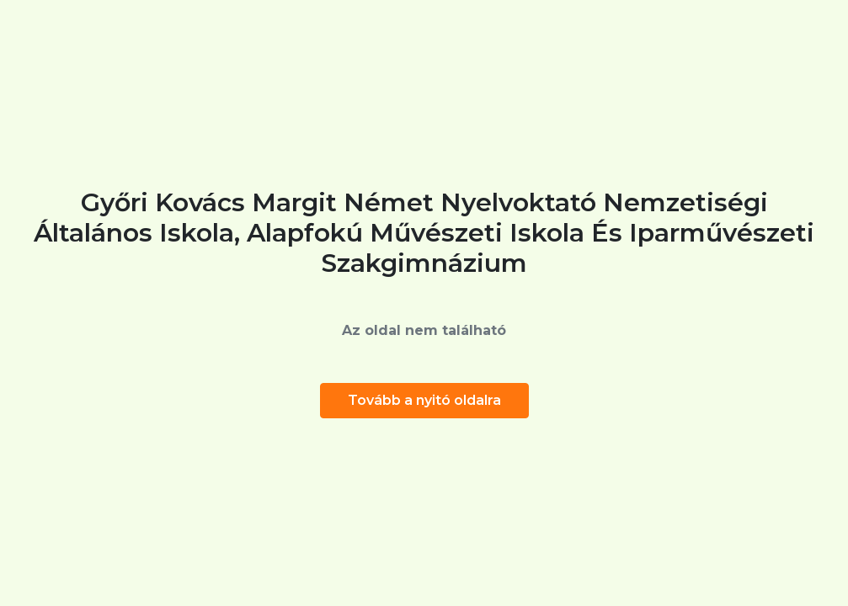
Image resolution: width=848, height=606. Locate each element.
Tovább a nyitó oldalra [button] (424, 400)
